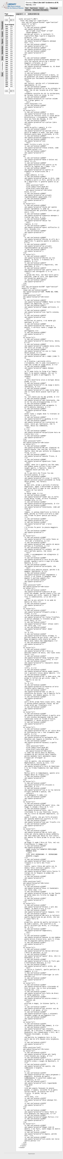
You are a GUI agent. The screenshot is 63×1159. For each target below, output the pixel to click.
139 (6, 43)
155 (6, 76)
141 (6, 47)
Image (41, 8)
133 (6, 31)
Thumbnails (2, 25)
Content (2, 34)
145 (6, 55)
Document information (40, 10)
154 (6, 74)
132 (6, 29)
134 (6, 33)
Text (26, 8)
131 (6, 26)
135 (6, 35)
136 (6, 37)
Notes (2, 58)
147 (6, 59)
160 (6, 86)
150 (6, 66)
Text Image (34, 8)
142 (6, 49)
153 (6, 72)
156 (6, 78)
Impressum (31, 1153)
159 (6, 84)
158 (6, 82)
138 (6, 41)
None (2, 74)
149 (6, 64)
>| (38, 14)
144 (6, 53)
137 (6, 39)
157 (6, 80)
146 (6, 57)
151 (6, 68)
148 (6, 61)
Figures (2, 41)
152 (6, 70)
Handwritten (2, 50)
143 (6, 51)
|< (20, 14)
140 (6, 45)
